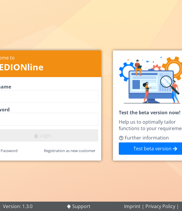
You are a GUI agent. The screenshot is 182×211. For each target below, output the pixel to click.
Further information (144, 138)
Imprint (132, 206)
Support (81, 206)
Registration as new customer (69, 150)
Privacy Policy (160, 206)
